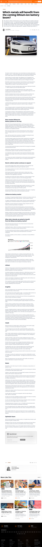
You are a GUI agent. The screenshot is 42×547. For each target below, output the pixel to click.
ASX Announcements (20, 543)
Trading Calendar (28, 546)
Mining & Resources (12, 541)
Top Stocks (2, 544)
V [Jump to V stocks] (17, 533)
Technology (11, 544)
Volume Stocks (20, 544)
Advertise (27, 541)
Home (2, 5)
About (27, 543)
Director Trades (20, 546)
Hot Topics (4, 9)
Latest (2, 543)
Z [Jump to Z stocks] (24, 533)
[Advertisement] (21, 63)
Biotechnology (11, 543)
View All (39, 477)
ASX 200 (2, 546)
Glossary (27, 544)
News (5, 5)
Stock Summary (20, 541)
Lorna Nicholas (8, 29)
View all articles (14, 469)
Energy (10, 546)
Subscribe (39, 1)
